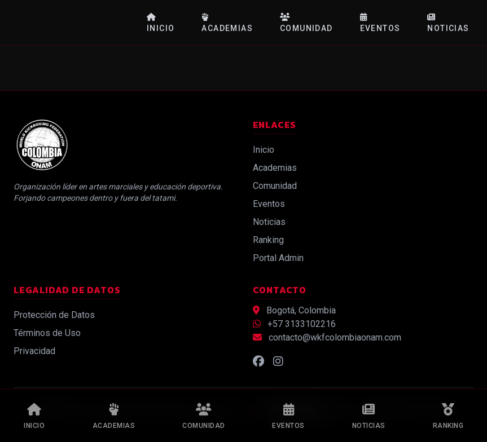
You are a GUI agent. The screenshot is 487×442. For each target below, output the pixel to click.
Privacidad (34, 351)
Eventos (380, 23)
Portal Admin (278, 258)
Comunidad (306, 23)
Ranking (268, 240)
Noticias (448, 23)
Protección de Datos (54, 315)
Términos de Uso (47, 333)
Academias (227, 23)
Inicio (160, 23)
